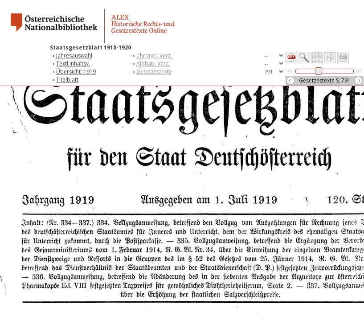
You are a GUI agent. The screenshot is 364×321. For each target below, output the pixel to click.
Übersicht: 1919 (76, 71)
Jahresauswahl (74, 55)
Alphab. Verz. (153, 63)
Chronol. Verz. (154, 55)
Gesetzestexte (154, 71)
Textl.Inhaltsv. (73, 63)
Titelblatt (67, 79)
